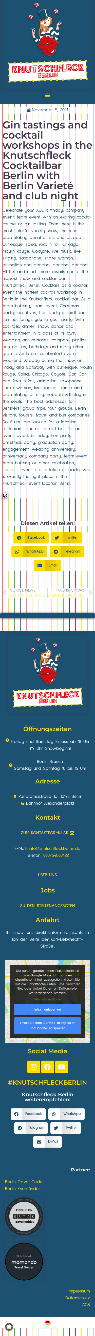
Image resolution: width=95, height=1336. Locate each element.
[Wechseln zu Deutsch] (47, 1322)
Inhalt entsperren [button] (47, 1009)
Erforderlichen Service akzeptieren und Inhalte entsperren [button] (47, 1025)
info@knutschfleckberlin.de (55, 848)
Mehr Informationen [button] (47, 999)
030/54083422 (56, 855)
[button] (47, 95)
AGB (86, 1305)
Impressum (79, 1291)
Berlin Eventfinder (23, 1189)
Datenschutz (77, 1298)
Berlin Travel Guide (24, 1182)
